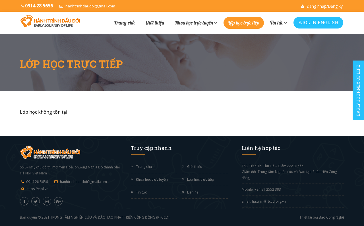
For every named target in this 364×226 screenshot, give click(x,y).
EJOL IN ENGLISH (318, 22)
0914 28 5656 (37, 181)
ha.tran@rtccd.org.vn (269, 201)
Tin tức (278, 22)
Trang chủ (124, 22)
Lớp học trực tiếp (243, 22)
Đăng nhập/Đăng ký (322, 6)
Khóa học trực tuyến (196, 22)
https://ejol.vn (37, 188)
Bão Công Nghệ (331, 217)
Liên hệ (192, 192)
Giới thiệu (155, 22)
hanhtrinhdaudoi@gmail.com (87, 6)
